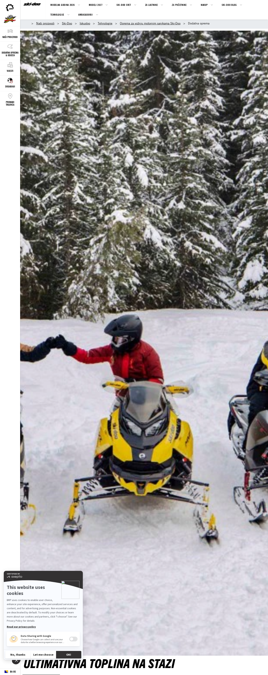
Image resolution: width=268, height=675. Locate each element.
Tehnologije (57, 14)
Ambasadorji (85, 14)
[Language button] (10, 671)
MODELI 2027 (96, 4)
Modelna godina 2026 (62, 4)
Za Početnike (179, 4)
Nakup (204, 4)
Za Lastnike (151, 4)
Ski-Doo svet (123, 4)
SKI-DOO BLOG (229, 4)
